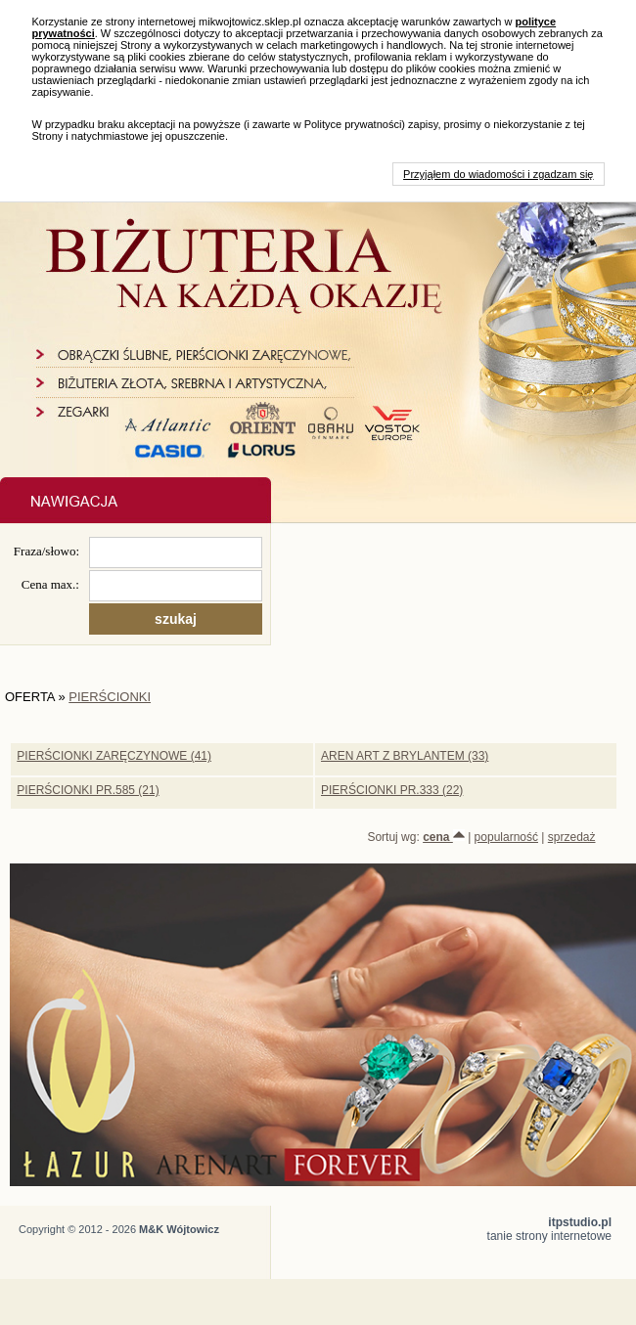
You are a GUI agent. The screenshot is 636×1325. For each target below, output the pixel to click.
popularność (506, 837)
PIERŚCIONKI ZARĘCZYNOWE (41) (114, 756)
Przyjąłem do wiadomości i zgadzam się (498, 174)
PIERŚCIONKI (109, 696)
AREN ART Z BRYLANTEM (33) (404, 756)
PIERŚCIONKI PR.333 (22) (392, 790)
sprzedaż (572, 837)
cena (444, 837)
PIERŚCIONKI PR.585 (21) (88, 790)
